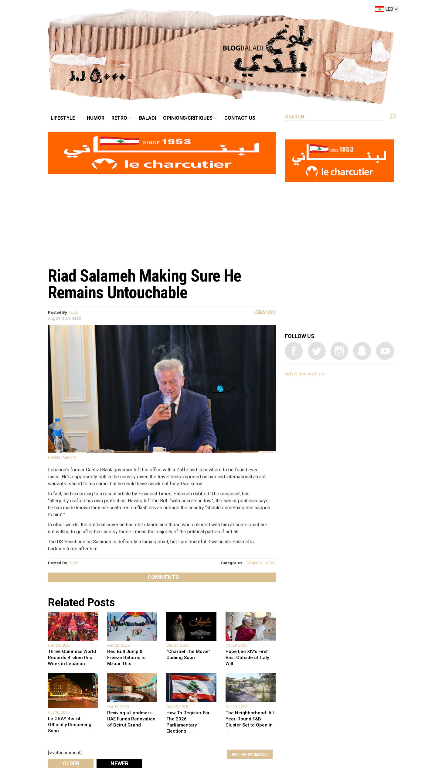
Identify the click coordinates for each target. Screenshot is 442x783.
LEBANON (253, 563)
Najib (74, 312)
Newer (119, 763)
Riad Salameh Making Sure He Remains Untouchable (144, 284)
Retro (119, 118)
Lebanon (264, 312)
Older (71, 763)
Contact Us (239, 118)
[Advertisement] (162, 217)
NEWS (270, 563)
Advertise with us (304, 374)
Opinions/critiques (187, 118)
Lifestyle (63, 118)
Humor (95, 118)
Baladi (147, 118)
